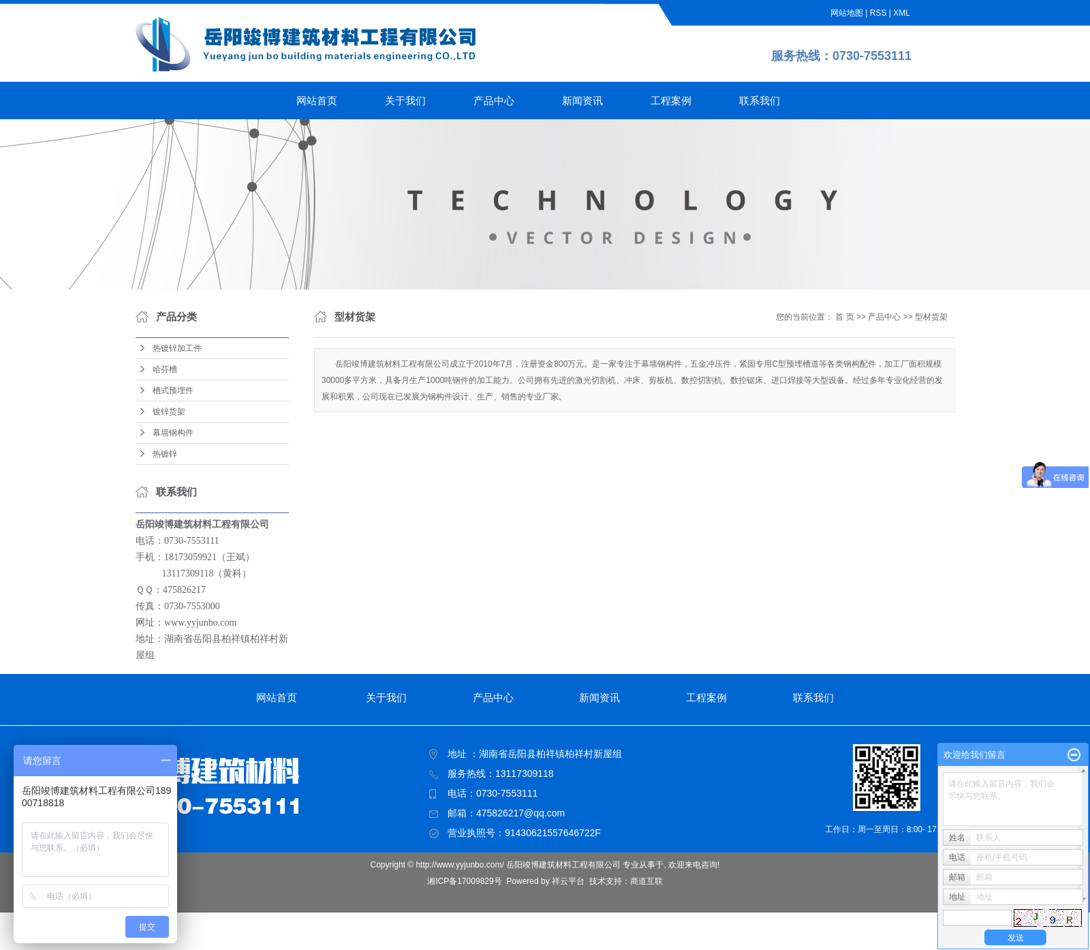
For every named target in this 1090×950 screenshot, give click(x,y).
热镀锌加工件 (177, 348)
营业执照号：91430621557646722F (524, 832)
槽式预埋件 (173, 390)
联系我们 (759, 100)
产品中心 (493, 100)
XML (901, 13)
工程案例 (671, 100)
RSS (878, 13)
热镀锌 (165, 454)
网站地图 (846, 13)
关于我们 (405, 100)
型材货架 (931, 317)
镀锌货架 (169, 411)
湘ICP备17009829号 (464, 881)
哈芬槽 (165, 369)
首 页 (844, 317)
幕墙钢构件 (173, 433)
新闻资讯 (582, 100)
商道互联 (646, 881)
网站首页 (316, 100)
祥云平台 (568, 881)
